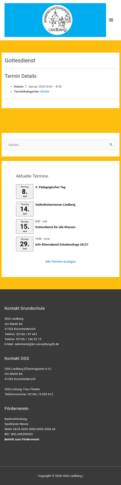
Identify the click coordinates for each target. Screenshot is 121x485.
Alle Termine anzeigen (60, 261)
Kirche (45, 91)
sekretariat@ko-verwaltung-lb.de (37, 344)
